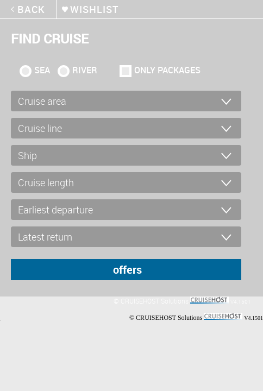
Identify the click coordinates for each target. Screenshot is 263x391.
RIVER (84, 70)
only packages (167, 70)
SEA (42, 70)
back (31, 9)
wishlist (94, 9)
